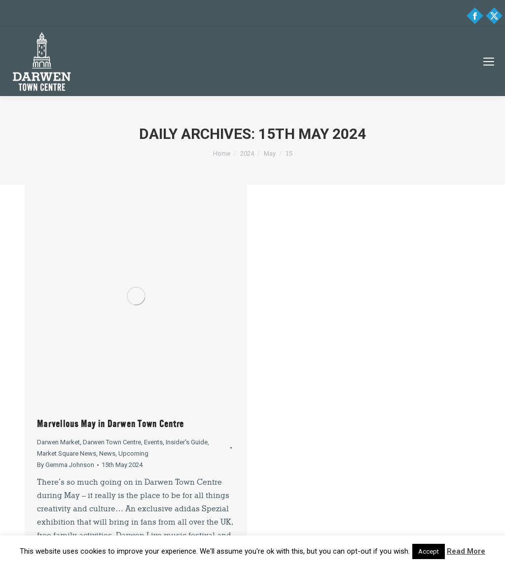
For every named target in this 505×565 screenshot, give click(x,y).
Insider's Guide (187, 442)
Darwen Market (58, 442)
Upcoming (133, 453)
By (65, 464)
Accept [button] (428, 551)
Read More (466, 551)
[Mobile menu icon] (488, 61)
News (107, 453)
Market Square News (66, 453)
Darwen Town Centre (112, 442)
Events (153, 442)
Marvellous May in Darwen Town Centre (110, 424)
